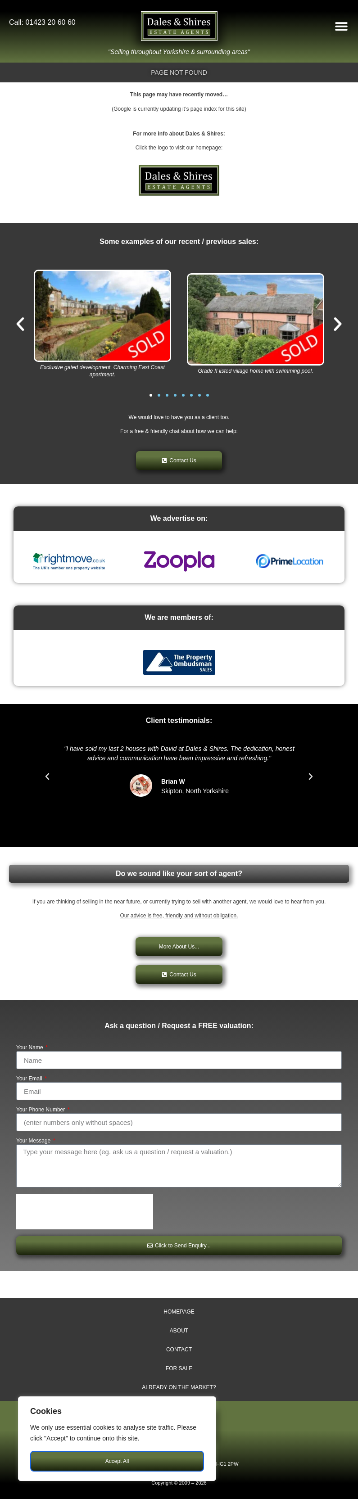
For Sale (179, 1368)
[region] (117, 1438)
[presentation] (84, 1211)
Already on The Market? (179, 1387)
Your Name (30, 1048)
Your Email (30, 1079)
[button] (341, 26)
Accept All (117, 1461)
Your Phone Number (41, 1110)
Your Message (34, 1141)
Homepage (178, 1312)
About (179, 1330)
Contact (179, 1349)
